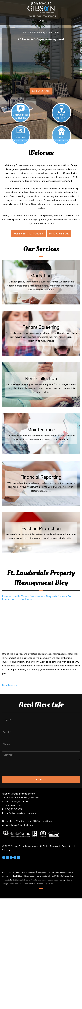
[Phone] (41, 744)
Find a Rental (59, 233)
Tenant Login (49, 16)
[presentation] (23, 769)
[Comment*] (41, 756)
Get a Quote (41, 91)
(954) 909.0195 (41, 3)
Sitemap (6, 850)
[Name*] (41, 720)
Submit (41, 779)
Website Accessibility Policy (41, 884)
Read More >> (9, 685)
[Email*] (41, 732)
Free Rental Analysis (29, 233)
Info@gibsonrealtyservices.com (15, 884)
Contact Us (67, 846)
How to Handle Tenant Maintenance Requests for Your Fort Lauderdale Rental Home (37, 598)
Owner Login (35, 16)
